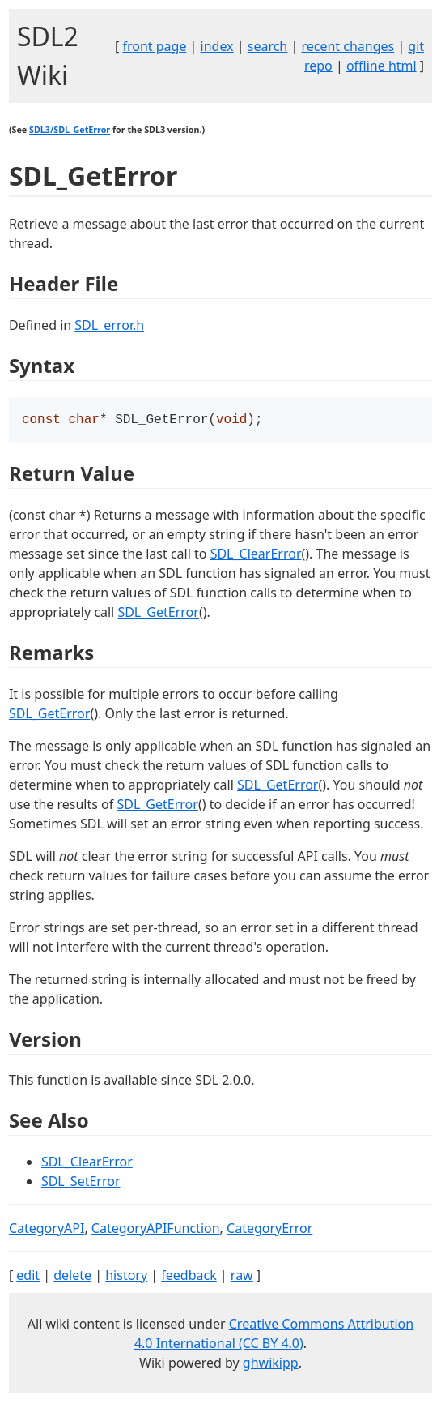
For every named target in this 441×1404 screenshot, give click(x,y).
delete (72, 1277)
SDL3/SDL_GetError (69, 129)
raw (242, 1277)
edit (28, 1277)
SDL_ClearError (256, 555)
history (126, 1277)
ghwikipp (271, 1364)
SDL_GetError (157, 614)
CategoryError (269, 1230)
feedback (188, 1277)
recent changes (347, 46)
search (268, 46)
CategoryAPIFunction (155, 1230)
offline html (381, 66)
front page (154, 46)
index (217, 46)
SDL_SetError (81, 1183)
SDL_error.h (109, 325)
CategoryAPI (47, 1230)
